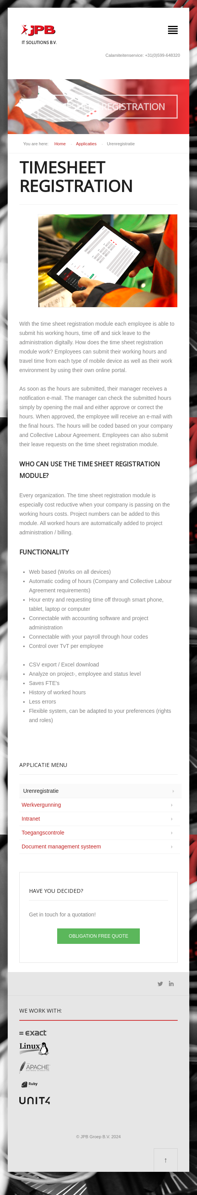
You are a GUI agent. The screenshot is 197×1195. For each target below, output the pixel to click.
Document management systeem (61, 846)
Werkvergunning (41, 805)
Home (60, 143)
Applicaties (86, 143)
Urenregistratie (41, 791)
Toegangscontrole (43, 833)
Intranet (31, 819)
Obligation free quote (98, 936)
